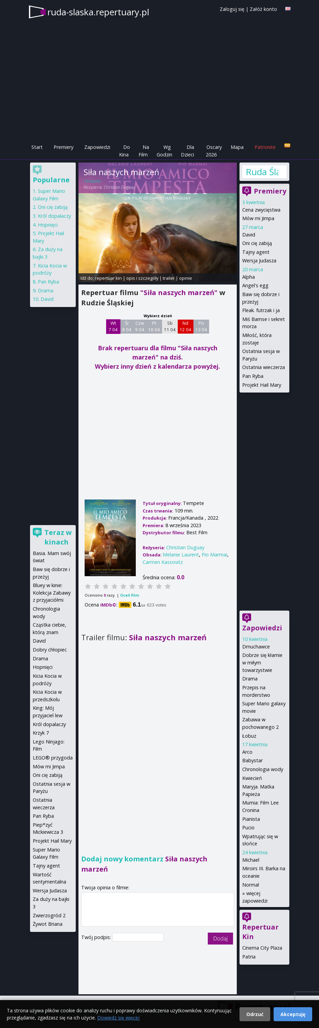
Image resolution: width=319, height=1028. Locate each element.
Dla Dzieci (187, 151)
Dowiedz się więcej (118, 1017)
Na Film (144, 151)
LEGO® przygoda (53, 757)
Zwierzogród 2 (49, 915)
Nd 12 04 (185, 326)
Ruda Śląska (262, 172)
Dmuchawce (256, 646)
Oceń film (129, 595)
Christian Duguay (119, 187)
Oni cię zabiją (257, 243)
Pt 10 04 (154, 326)
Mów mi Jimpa (258, 218)
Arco (247, 752)
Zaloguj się (232, 9)
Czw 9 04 (139, 326)
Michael (250, 860)
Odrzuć (254, 1014)
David (248, 234)
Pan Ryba (252, 376)
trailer (169, 278)
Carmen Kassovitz (163, 562)
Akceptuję (292, 1014)
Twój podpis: (96, 937)
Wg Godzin (164, 151)
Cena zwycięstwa (261, 209)
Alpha (248, 277)
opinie (185, 278)
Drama (250, 678)
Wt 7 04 (113, 326)
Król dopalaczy (54, 216)
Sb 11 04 (170, 326)
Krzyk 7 (41, 733)
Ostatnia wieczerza (263, 367)
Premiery (63, 147)
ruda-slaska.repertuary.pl (98, 12)
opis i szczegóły (142, 278)
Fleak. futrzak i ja (261, 310)
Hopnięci (48, 224)
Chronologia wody (262, 769)
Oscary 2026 (214, 151)
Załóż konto (263, 9)
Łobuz (249, 736)
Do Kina (124, 151)
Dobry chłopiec (50, 649)
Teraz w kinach (58, 537)
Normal (250, 884)
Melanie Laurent (181, 554)
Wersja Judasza (259, 260)
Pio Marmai (214, 554)
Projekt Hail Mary (261, 385)
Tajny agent (256, 252)
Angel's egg (255, 285)
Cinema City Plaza (262, 948)
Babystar (252, 760)
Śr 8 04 (126, 326)
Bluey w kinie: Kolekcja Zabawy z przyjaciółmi (52, 592)
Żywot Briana (47, 924)
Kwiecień (252, 778)
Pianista (251, 819)
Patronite (265, 147)
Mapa (237, 147)
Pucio (248, 827)
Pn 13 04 (201, 326)
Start (37, 147)
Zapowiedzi (97, 147)
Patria (249, 956)
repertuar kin (108, 278)
